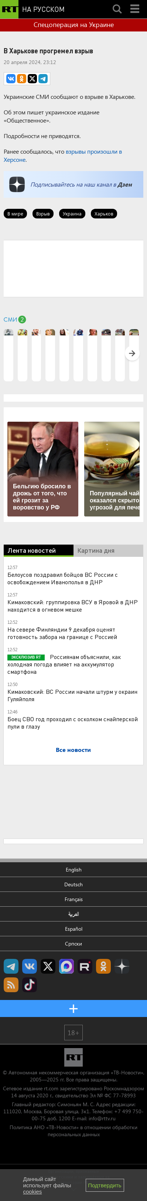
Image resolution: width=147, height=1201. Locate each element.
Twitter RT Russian (48, 966)
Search (117, 2)
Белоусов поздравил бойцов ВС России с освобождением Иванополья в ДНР (62, 578)
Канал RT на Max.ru (66, 966)
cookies (32, 1191)
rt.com (51, 1088)
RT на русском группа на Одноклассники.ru (103, 966)
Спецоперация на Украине (74, 24)
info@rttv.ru (102, 1118)
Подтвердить (104, 1185)
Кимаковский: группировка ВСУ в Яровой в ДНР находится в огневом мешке (72, 605)
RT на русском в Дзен (121, 966)
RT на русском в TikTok (29, 984)
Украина (72, 213)
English (74, 869)
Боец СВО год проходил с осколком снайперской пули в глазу (72, 722)
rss (11, 984)
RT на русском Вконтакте (29, 966)
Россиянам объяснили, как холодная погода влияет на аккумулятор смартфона (64, 664)
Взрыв (43, 213)
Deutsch (73, 884)
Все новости (73, 749)
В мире (15, 213)
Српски (73, 943)
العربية (73, 913)
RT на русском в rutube (85, 966)
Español (73, 928)
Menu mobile (135, 2)
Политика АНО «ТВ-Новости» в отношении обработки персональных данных (73, 1131)
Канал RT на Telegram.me (11, 966)
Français (74, 899)
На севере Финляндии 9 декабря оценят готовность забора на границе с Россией (62, 632)
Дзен (124, 184)
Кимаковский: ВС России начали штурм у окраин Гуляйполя (72, 695)
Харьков (104, 213)
